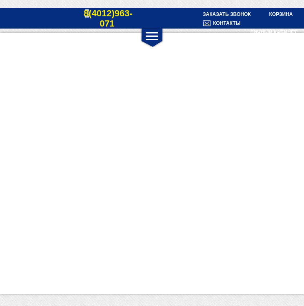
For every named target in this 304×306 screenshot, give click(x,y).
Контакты (226, 23)
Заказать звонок (227, 14)
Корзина (281, 14)
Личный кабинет (273, 32)
